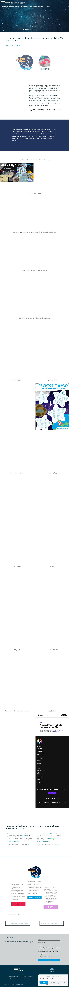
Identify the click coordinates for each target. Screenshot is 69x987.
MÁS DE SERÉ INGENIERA (50, 907)
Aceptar (44, 982)
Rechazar (53, 982)
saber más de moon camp (18, 904)
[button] (66, 976)
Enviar (49, 960)
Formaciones (5, 6)
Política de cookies (49, 984)
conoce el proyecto (34, 897)
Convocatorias (33, 6)
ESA (17, 914)
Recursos (11, 6)
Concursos (13, 914)
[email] (49, 942)
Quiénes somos (41, 6)
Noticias (48, 6)
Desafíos (17, 6)
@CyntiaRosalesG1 (52, 838)
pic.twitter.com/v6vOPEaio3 (13, 841)
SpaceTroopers (24, 6)
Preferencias (62, 982)
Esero (20, 914)
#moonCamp (24, 835)
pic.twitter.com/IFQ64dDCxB (43, 841)
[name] (49, 939)
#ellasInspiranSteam (23, 837)
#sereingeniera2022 (11, 837)
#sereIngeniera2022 (47, 834)
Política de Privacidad (56, 984)
